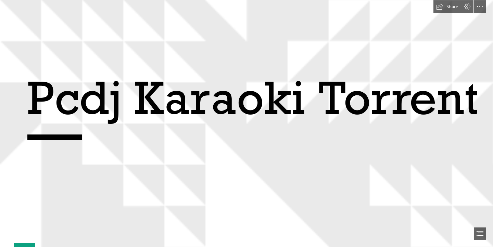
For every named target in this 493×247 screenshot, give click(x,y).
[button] (447, 6)
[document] (246, 123)
